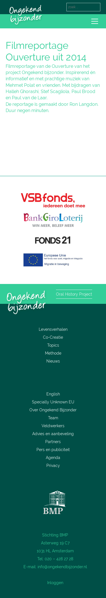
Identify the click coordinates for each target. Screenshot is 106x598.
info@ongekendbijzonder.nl (62, 567)
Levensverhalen (53, 329)
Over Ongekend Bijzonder (53, 410)
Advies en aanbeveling (53, 433)
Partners (53, 441)
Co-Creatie (53, 337)
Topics (53, 345)
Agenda (53, 457)
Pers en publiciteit (53, 449)
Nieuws (53, 361)
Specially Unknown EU (53, 402)
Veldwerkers (53, 426)
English (53, 394)
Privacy (53, 465)
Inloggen (55, 582)
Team (53, 418)
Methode (53, 353)
